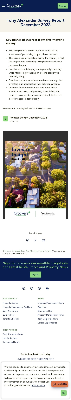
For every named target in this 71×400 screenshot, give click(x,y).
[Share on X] (35, 240)
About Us (42, 307)
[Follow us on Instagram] (31, 288)
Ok (63, 393)
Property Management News (51, 315)
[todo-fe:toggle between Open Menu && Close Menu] (3, 6)
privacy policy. (38, 385)
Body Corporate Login (13, 334)
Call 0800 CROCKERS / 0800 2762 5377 (35, 359)
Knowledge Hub (45, 311)
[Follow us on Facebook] (23, 288)
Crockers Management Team (51, 303)
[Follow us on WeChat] (47, 288)
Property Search (10, 303)
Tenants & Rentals (11, 318)
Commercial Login (11, 342)
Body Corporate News (48, 318)
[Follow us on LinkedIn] (39, 288)
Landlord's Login (10, 338)
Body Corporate (10, 311)
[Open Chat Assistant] (59, 384)
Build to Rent (8, 315)
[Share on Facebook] (27, 240)
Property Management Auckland (17, 307)
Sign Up (35, 274)
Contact (62, 6)
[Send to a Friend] (43, 240)
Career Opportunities (47, 322)
